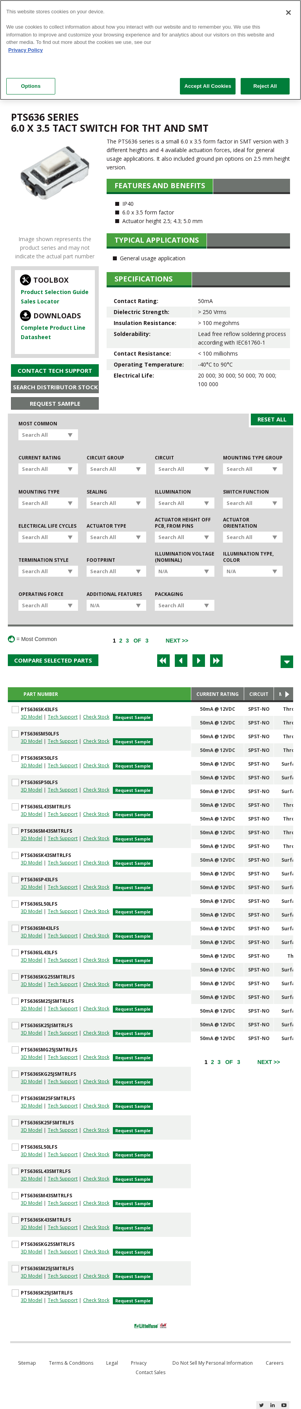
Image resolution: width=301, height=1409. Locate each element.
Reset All (271, 419)
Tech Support (63, 717)
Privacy (139, 1363)
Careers (274, 1363)
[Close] (288, 12)
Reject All (265, 86)
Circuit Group (105, 458)
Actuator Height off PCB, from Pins (183, 523)
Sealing (97, 492)
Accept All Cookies (207, 86)
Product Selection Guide (55, 292)
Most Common (37, 424)
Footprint (101, 560)
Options (30, 86)
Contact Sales (150, 1372)
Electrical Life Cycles (47, 526)
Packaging (169, 594)
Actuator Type (106, 526)
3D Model (31, 717)
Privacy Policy (25, 50)
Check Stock (96, 717)
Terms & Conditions (71, 1363)
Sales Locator (40, 301)
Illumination (173, 492)
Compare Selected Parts (53, 660)
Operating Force (40, 594)
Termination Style (43, 560)
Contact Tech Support (55, 370)
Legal (112, 1363)
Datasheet (36, 337)
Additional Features (114, 594)
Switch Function (246, 492)
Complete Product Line (53, 327)
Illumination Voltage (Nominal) (184, 557)
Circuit (164, 458)
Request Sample (55, 403)
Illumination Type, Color (248, 557)
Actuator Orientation (240, 523)
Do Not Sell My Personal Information (212, 1363)
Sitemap (27, 1363)
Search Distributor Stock (55, 387)
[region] (150, 50)
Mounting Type (39, 492)
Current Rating (39, 458)
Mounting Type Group (253, 458)
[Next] (177, 641)
